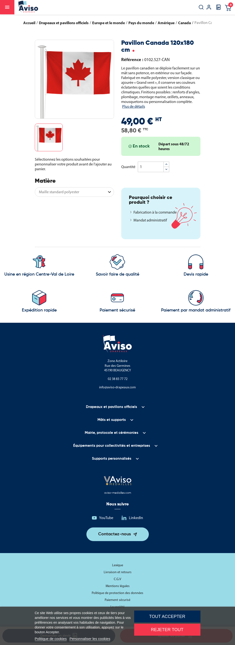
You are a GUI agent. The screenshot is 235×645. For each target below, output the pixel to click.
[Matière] (74, 192)
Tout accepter (167, 616)
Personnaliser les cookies (89, 639)
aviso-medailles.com (117, 493)
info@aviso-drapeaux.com (117, 387)
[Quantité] (151, 167)
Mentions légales (118, 586)
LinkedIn (136, 517)
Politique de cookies (51, 639)
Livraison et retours (118, 572)
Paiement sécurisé (117, 600)
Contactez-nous (114, 534)
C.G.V (117, 579)
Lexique (117, 565)
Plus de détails (133, 106)
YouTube (106, 517)
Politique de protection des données (117, 593)
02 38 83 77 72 (117, 379)
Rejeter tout (167, 629)
